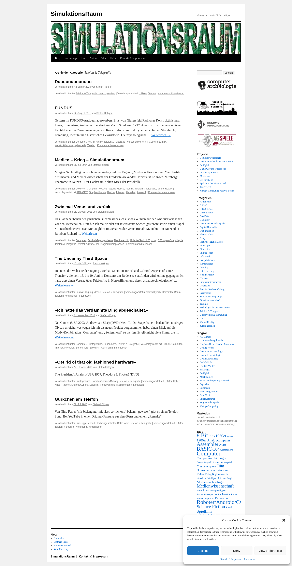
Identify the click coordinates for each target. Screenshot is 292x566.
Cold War (81, 188)
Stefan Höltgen (104, 86)
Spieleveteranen (208, 398)
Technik (129, 188)
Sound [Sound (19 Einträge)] (229, 507)
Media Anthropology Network (214, 380)
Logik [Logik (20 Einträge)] (230, 478)
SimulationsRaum (76, 13)
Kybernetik (80, 145)
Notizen (204, 278)
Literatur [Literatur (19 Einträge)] (222, 478)
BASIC (203, 205)
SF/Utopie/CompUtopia (170, 240)
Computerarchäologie (210, 157)
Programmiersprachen (112, 244)
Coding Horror (207, 347)
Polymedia (205, 387)
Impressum (249, 559)
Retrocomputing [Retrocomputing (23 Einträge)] (205, 498)
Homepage (70, 58)
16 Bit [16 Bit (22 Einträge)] (211, 436)
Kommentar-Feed (62, 545)
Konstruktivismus (64, 145)
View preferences (270, 550)
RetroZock (205, 395)
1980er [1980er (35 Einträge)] (201, 440)
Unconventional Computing (213, 314)
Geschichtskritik (157, 141)
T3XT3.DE (205, 187)
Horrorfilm (167, 292)
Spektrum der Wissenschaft (213, 183)
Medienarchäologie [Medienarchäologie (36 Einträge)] (210, 482)
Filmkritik (205, 249)
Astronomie (205, 201)
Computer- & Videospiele (212, 223)
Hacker (111, 192)
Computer (81, 141)
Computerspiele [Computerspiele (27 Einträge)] (206, 466)
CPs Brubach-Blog (209, 358)
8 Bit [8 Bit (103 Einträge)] (202, 435)
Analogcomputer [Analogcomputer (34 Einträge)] (218, 440)
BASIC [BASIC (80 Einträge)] (204, 449)
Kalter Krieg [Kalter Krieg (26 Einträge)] (204, 474)
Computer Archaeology (211, 351)
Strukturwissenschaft (210, 300)
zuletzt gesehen (106, 93)
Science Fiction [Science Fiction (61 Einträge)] (211, 506)
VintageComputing (209, 406)
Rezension (205, 285)
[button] (284, 520)
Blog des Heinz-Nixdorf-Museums (217, 344)
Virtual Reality (165, 188)
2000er (166, 344)
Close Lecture (207, 212)
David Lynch (154, 292)
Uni (84, 58)
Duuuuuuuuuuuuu (73, 81)
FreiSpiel (204, 165)
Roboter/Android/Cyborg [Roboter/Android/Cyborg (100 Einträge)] (225, 502)
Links (113, 58)
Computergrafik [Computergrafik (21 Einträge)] (205, 462)
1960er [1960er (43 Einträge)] (221, 436)
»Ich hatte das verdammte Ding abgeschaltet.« (101, 310)
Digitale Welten (207, 366)
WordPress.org (61, 549)
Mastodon (205, 176)
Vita (103, 58)
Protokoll (141, 192)
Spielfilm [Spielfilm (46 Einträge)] (204, 511)
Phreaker (130, 192)
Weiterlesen (161, 135)
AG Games (205, 336)
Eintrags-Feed (61, 541)
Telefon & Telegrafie (86, 93)
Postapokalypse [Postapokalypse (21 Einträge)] (217, 490)
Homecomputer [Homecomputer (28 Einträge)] (206, 470)
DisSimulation (207, 230)
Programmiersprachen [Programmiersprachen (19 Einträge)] (207, 494)
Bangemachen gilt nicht (211, 340)
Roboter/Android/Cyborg (143, 240)
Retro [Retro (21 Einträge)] (234, 494)
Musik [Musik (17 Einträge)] (199, 491)
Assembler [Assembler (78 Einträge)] (207, 444)
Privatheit (69, 347)
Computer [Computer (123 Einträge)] (208, 453)
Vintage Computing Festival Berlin (217, 190)
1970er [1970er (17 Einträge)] (230, 436)
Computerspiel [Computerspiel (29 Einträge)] (222, 462)
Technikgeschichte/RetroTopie (113, 423)
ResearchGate (207, 179)
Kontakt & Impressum (231, 559)
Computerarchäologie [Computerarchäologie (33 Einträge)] (211, 458)
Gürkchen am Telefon (76, 399)
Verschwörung (107, 384)
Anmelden (59, 538)
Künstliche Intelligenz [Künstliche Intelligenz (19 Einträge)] (207, 478)
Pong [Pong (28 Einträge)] (206, 490)
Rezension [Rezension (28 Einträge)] (221, 498)
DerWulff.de (206, 362)
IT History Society (209, 172)
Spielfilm (94, 347)
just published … (208, 260)
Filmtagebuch (95, 344)
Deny (236, 550)
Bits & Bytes (206, 209)
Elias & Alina (206, 234)
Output (93, 58)
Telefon (152, 93)
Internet (120, 192)
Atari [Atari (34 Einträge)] (222, 445)
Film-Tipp (81, 423)
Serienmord (110, 344)
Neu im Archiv (95, 141)
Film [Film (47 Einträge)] (220, 466)
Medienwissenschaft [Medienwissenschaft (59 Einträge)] (215, 486)
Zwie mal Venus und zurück (82, 206)
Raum (177, 292)
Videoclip (69, 426)
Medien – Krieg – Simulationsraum (89, 159)
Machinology (206, 377)
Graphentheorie (97, 192)
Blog (57, 58)
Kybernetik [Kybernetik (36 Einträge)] (220, 474)
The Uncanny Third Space (81, 258)
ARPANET (81, 192)
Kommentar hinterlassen (171, 93)
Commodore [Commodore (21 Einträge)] (226, 449)
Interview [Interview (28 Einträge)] (222, 470)
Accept (203, 550)
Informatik (205, 256)
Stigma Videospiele (209, 402)
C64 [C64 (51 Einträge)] (215, 449)
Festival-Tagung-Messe (111, 188)
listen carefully (207, 271)
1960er (168, 381)
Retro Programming (209, 391)
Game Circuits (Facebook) (213, 168)
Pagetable (204, 384)
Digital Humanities (209, 227)
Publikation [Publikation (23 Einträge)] (224, 494)
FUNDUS (64, 107)
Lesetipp (204, 267)
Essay (203, 238)
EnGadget (205, 369)
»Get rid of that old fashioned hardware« (95, 362)
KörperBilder (206, 263)
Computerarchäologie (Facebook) (216, 161)
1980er (143, 93)
